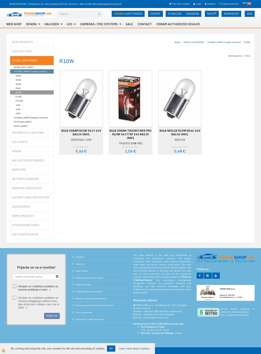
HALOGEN (51, 24)
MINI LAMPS (21, 126)
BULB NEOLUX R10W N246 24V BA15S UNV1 (180, 132)
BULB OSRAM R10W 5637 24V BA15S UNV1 (81, 132)
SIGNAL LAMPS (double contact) (31, 117)
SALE (129, 24)
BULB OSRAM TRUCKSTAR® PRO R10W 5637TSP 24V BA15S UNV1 (130, 134)
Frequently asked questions (90, 319)
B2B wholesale (83, 284)
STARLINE (174, 14)
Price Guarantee (84, 312)
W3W (18, 75)
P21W (19, 96)
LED (69, 24)
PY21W (19, 100)
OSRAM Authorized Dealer (178, 24)
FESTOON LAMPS (23, 122)
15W (18, 113)
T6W (18, 109)
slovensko (244, 3)
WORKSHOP (231, 14)
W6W (18, 84)
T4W (18, 105)
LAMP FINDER (128, 14)
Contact (145, 24)
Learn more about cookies (134, 348)
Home (177, 42)
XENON (31, 24)
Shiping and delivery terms (89, 277)
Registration (82, 271)
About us (80, 264)
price (240, 55)
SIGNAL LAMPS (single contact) (30, 71)
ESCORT (155, 14)
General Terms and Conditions (91, 298)
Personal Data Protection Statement (95, 305)
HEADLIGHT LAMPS (24, 67)
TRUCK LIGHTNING (193, 42)
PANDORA (192, 14)
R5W (18, 88)
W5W (18, 80)
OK (111, 348)
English (249, 3)
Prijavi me (51, 315)
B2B (249, 14)
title (248, 55)
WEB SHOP (14, 24)
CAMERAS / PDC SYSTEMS (99, 24)
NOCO (211, 13)
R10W (19, 92)
